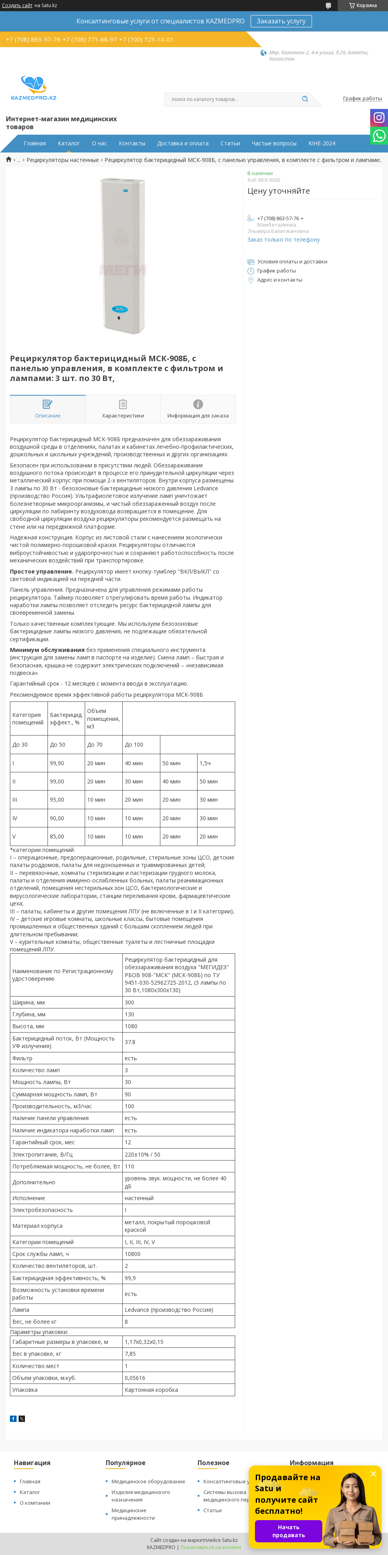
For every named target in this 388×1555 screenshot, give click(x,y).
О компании (35, 1502)
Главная (35, 143)
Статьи (230, 143)
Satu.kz (230, 1540)
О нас (99, 143)
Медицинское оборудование (148, 1481)
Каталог (69, 143)
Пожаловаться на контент (211, 1547)
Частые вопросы (274, 143)
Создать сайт (17, 5)
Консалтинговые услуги (233, 1481)
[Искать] (305, 99)
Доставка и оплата (183, 143)
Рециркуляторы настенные (63, 160)
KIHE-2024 (321, 143)
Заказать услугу (281, 21)
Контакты (132, 143)
